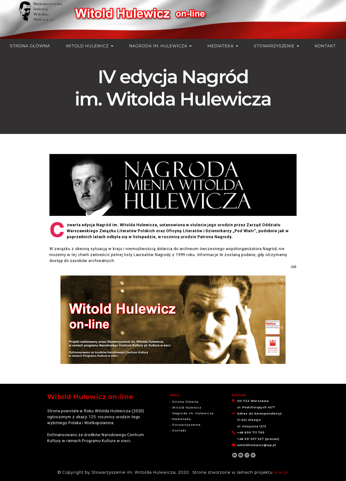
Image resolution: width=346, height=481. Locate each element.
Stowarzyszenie (276, 46)
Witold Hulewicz (89, 46)
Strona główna (30, 46)
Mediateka (222, 46)
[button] (184, 402)
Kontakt (325, 46)
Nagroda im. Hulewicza (160, 46)
